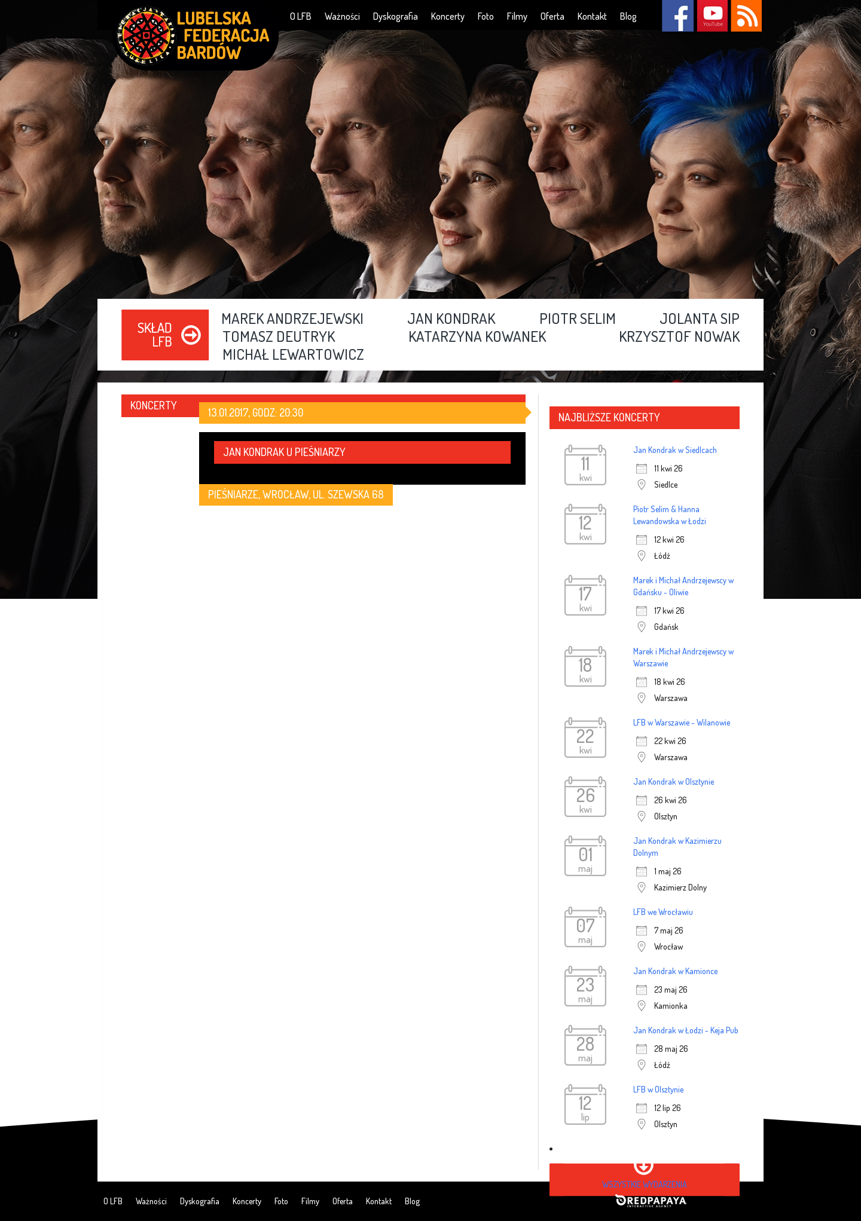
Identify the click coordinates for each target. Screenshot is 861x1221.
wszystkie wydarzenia (644, 1184)
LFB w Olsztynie (658, 1089)
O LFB (301, 16)
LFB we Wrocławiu (663, 912)
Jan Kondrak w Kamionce (675, 971)
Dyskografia (395, 16)
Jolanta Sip (700, 319)
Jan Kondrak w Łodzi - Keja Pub (685, 1030)
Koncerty (448, 16)
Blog (628, 16)
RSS (746, 16)
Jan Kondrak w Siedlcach (675, 450)
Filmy (517, 16)
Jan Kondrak (451, 319)
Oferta (552, 16)
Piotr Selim (577, 319)
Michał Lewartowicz (293, 355)
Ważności (342, 16)
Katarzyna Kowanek (477, 337)
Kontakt (592, 16)
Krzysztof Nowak (679, 337)
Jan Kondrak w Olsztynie (673, 781)
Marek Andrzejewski (292, 319)
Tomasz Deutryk (278, 337)
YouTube (712, 16)
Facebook (678, 16)
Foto (486, 16)
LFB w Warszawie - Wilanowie (681, 722)
